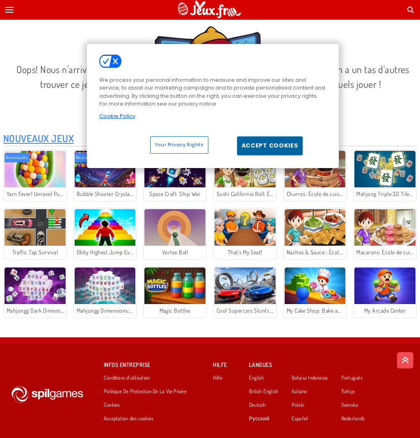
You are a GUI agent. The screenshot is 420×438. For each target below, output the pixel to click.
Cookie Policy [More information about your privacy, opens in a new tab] (117, 116)
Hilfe (217, 378)
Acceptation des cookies (128, 419)
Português (352, 378)
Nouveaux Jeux (38, 138)
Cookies (112, 405)
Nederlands (353, 419)
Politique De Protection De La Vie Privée (145, 391)
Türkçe (348, 391)
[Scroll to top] (405, 360)
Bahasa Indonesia (310, 378)
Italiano (299, 391)
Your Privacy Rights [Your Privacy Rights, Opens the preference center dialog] (179, 144)
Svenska (349, 405)
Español (300, 419)
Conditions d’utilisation (127, 378)
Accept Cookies (270, 145)
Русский (259, 419)
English (256, 378)
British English (263, 391)
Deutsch (257, 405)
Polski (298, 405)
